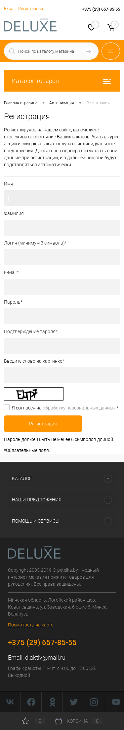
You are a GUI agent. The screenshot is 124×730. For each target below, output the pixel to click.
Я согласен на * (65, 407)
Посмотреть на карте (30, 624)
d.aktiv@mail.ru (45, 657)
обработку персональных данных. (80, 407)
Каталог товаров (62, 81)
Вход (8, 8)
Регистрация (30, 8)
